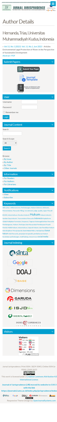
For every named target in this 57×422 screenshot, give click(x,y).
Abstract (6, 55)
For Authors (9, 181)
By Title (7, 165)
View (6, 194)
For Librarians (10, 184)
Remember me (12, 112)
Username (7, 102)
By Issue (7, 159)
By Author (8, 162)
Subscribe (8, 197)
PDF (13, 55)
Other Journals (10, 168)
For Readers (9, 178)
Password (7, 107)
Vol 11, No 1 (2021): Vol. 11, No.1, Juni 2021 (23, 46)
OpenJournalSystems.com (44, 400)
